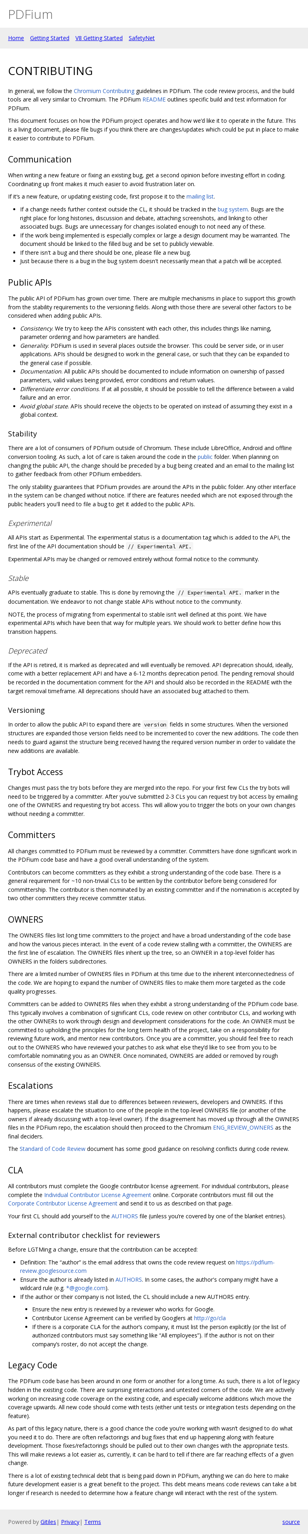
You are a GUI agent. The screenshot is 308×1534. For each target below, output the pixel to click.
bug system (233, 209)
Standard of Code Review (52, 1149)
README (154, 99)
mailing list (200, 196)
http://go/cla (210, 1318)
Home (16, 38)
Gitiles (48, 1522)
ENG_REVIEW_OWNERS (243, 1127)
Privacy (70, 1522)
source (291, 1522)
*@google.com (85, 1288)
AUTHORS (124, 1216)
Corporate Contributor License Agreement (63, 1203)
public (205, 457)
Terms (92, 1522)
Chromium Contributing (104, 91)
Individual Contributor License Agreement (97, 1195)
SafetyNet (142, 38)
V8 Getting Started (99, 38)
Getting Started (49, 38)
